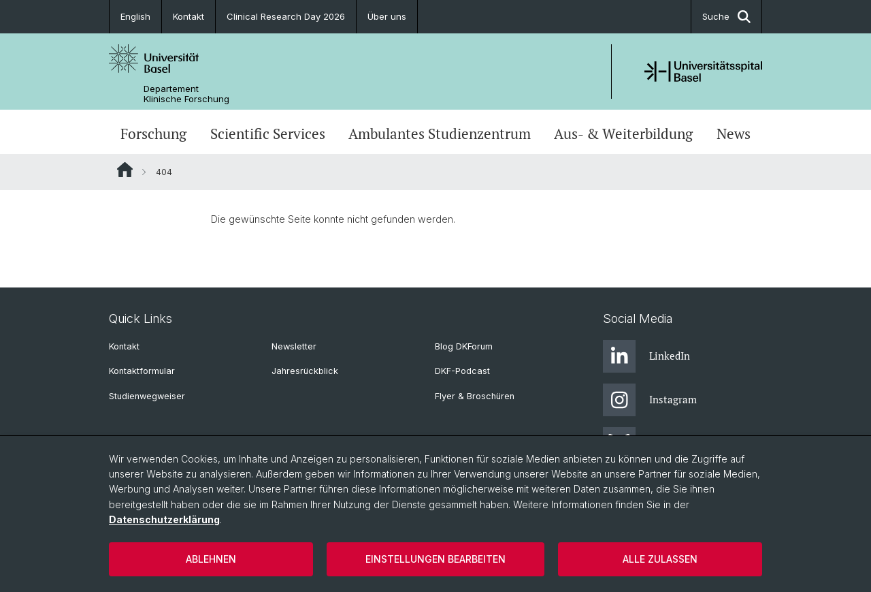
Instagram (650, 400)
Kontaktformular (142, 371)
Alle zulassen (660, 559)
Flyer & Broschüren (474, 396)
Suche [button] (726, 16)
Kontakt (188, 16)
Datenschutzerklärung (164, 519)
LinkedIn (646, 356)
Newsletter (294, 346)
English (135, 16)
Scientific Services (267, 133)
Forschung (153, 133)
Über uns (386, 16)
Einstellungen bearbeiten (435, 559)
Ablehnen (211, 559)
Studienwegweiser (147, 396)
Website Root (125, 169)
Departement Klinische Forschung (186, 94)
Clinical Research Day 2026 (286, 16)
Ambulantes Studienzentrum (439, 133)
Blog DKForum (464, 346)
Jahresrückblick (305, 371)
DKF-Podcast (462, 371)
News (734, 133)
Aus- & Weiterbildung (623, 133)
